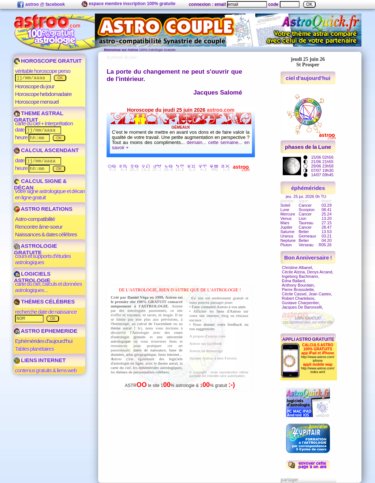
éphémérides (308, 188)
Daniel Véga (138, 297)
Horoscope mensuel (37, 102)
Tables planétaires (34, 349)
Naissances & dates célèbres (46, 234)
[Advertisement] (181, 229)
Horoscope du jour (34, 86)
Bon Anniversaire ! (308, 257)
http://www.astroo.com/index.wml (317, 370)
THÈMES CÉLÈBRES (44, 301)
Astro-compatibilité (35, 219)
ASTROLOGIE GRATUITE (35, 249)
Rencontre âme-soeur (39, 227)
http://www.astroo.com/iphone (317, 358)
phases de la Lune (308, 147)
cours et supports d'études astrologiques (43, 259)
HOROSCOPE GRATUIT (48, 61)
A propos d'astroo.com (207, 336)
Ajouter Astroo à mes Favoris (213, 358)
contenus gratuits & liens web (46, 370)
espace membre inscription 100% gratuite (128, 4)
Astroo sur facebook (205, 343)
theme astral (168, 363)
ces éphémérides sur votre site (308, 320)
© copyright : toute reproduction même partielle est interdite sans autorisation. (218, 374)
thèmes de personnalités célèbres (142, 372)
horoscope (120, 323)
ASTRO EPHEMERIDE (45, 331)
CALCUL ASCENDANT (46, 150)
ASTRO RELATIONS (43, 209)
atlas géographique (141, 354)
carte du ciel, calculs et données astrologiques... (48, 287)
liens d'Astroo (229, 311)
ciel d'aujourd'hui (308, 78)
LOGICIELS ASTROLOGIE (32, 276)
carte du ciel (121, 367)
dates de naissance (149, 350)
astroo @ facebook (41, 4)
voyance (134, 315)
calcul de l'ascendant (154, 323)
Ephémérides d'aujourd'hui (44, 341)
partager (289, 479)
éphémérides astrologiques (160, 367)
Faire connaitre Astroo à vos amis (219, 307)
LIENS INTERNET (40, 360)
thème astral (121, 328)
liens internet (168, 354)
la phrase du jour (122, 57)
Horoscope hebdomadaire (43, 94)
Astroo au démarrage (206, 351)
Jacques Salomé (217, 92)
